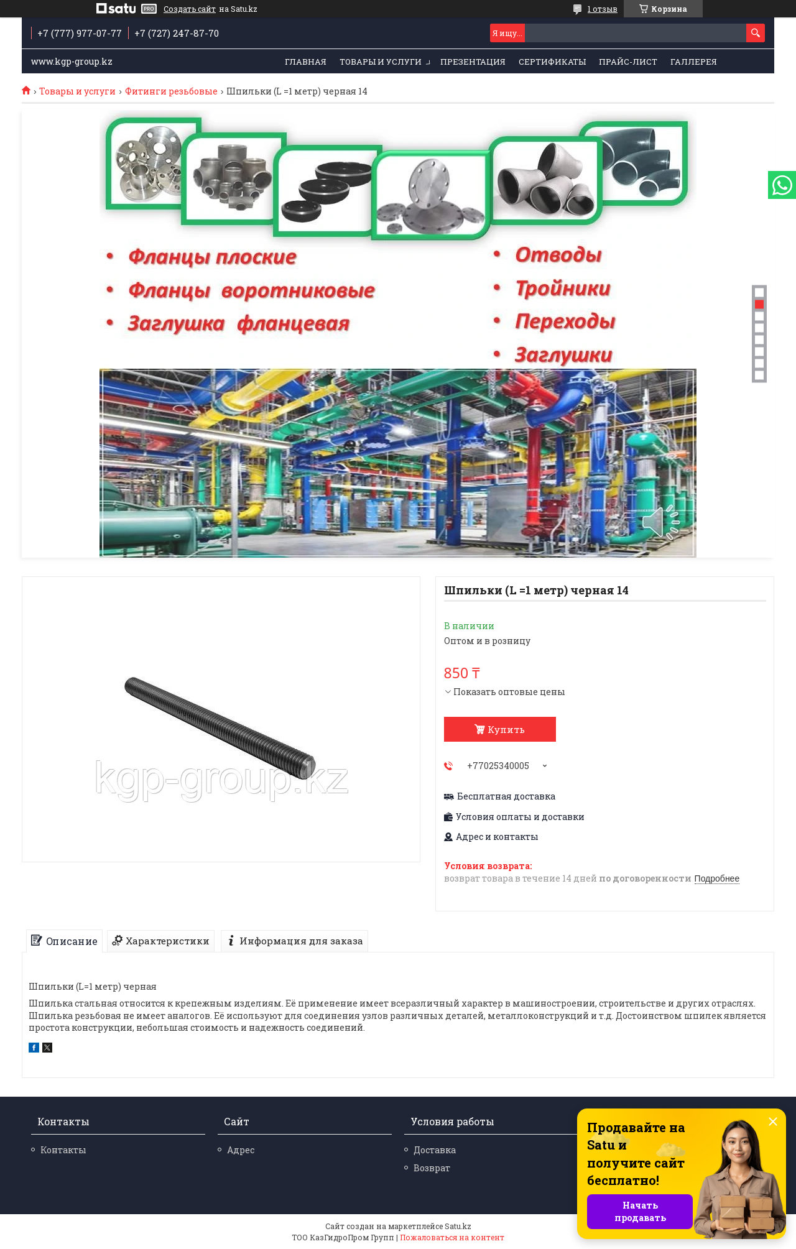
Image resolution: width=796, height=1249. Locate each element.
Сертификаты (552, 61)
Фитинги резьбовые (171, 91)
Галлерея (693, 61)
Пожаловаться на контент (452, 1237)
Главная (305, 61)
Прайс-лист (628, 61)
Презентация (473, 61)
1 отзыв (603, 9)
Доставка (435, 1150)
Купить (506, 729)
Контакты (63, 1150)
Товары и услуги (381, 61)
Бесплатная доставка (506, 796)
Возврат (432, 1168)
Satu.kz (458, 1226)
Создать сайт (190, 8)
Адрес (240, 1150)
